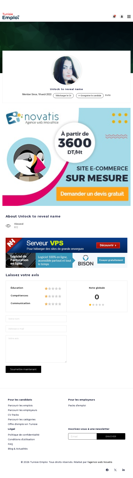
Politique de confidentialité (23, 434)
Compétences (19, 295)
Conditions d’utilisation (21, 439)
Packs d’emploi (77, 405)
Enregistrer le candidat (89, 96)
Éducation (17, 287)
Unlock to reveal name (66, 89)
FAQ (10, 444)
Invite (108, 95)
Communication (20, 303)
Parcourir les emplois (20, 405)
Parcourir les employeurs (22, 410)
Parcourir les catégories (22, 419)
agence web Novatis (100, 462)
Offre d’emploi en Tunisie (22, 424)
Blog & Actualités (18, 448)
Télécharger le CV (63, 96)
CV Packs (13, 414)
